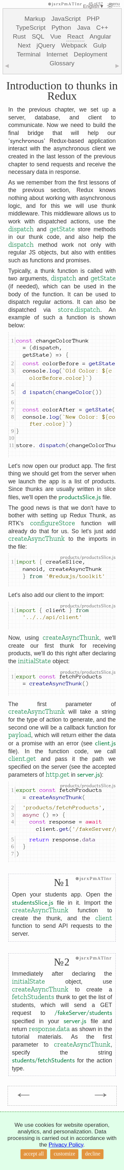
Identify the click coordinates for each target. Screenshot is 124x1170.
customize (64, 1153)
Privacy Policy (66, 1145)
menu (114, 3)
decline (92, 1153)
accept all (34, 1153)
